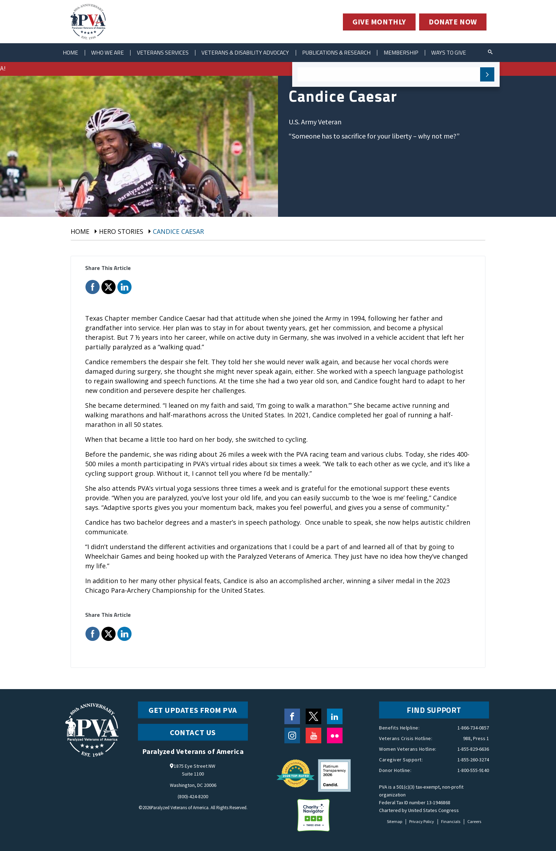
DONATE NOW (452, 22)
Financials (450, 821)
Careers (474, 821)
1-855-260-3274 (473, 759)
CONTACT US (193, 732)
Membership (414, 52)
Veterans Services (167, 52)
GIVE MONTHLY (378, 22)
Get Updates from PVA (193, 710)
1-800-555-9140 (473, 770)
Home (71, 52)
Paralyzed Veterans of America (179, 808)
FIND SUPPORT (434, 710)
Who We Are (110, 52)
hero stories (121, 231)
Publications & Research (348, 52)
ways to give (464, 52)
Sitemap (394, 821)
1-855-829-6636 (473, 749)
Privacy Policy (421, 821)
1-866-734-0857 (473, 728)
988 (467, 738)
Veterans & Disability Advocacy (253, 52)
